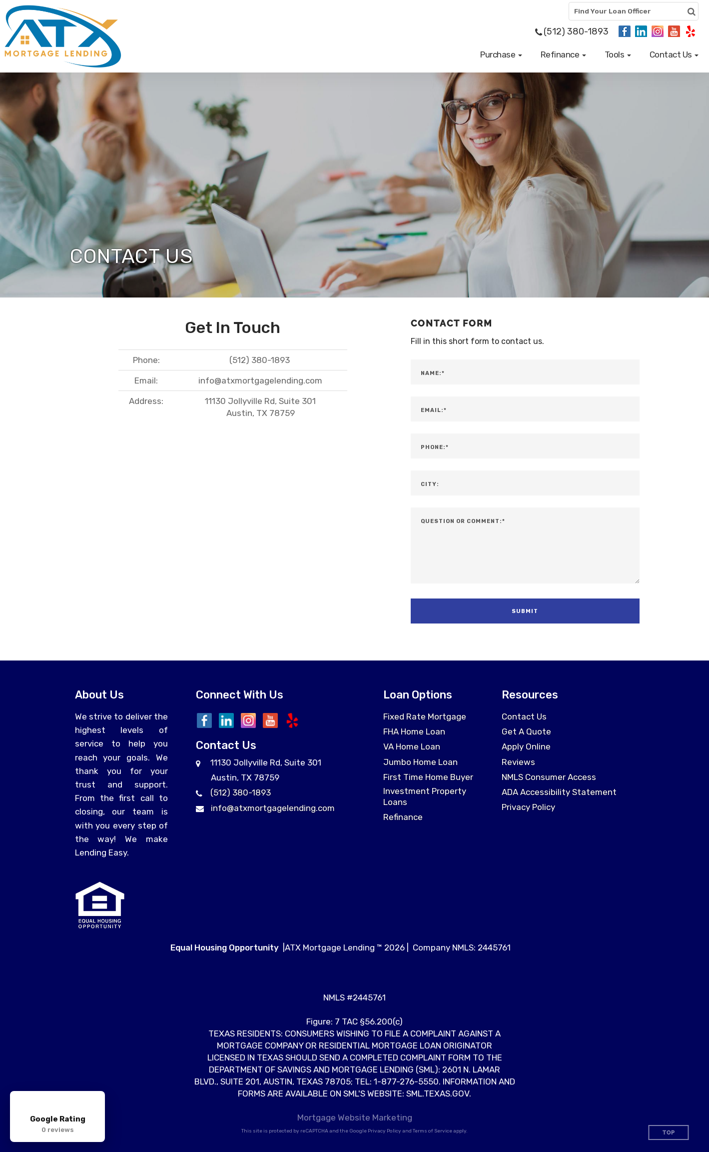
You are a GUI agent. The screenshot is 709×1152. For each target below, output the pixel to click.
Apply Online (526, 747)
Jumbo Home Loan (420, 762)
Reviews (518, 762)
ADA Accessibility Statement (559, 792)
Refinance (403, 817)
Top (669, 1133)
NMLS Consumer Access (549, 777)
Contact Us (524, 717)
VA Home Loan (411, 747)
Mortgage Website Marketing (354, 1117)
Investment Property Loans (424, 796)
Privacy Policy (528, 807)
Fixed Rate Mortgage (424, 717)
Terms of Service (432, 1131)
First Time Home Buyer (428, 777)
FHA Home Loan (414, 731)
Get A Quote (526, 731)
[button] (501, 55)
